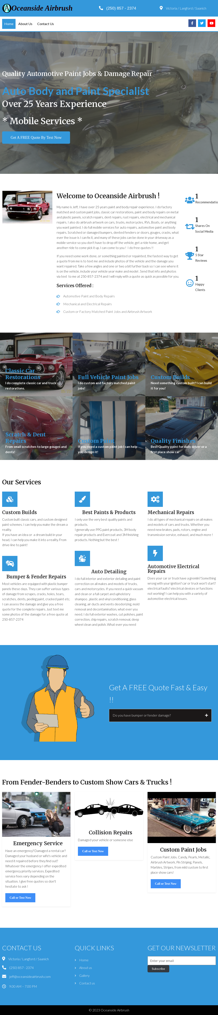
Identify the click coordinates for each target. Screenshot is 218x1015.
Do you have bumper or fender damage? (142, 719)
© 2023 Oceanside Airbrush (109, 1010)
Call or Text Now (20, 926)
